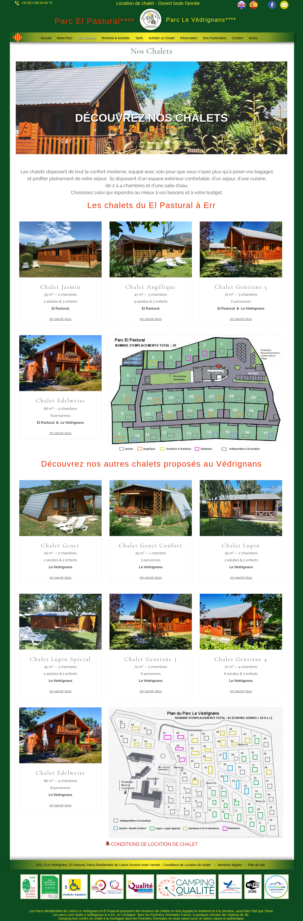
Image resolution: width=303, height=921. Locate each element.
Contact (237, 38)
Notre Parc (64, 38)
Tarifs (139, 38)
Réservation (189, 38)
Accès (253, 38)
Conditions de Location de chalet (187, 865)
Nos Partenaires (214, 38)
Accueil (46, 38)
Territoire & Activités (115, 38)
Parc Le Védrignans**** (201, 19)
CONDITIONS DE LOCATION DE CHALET (151, 844)
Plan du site (256, 865)
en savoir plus (60, 319)
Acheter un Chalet (162, 38)
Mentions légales (230, 865)
